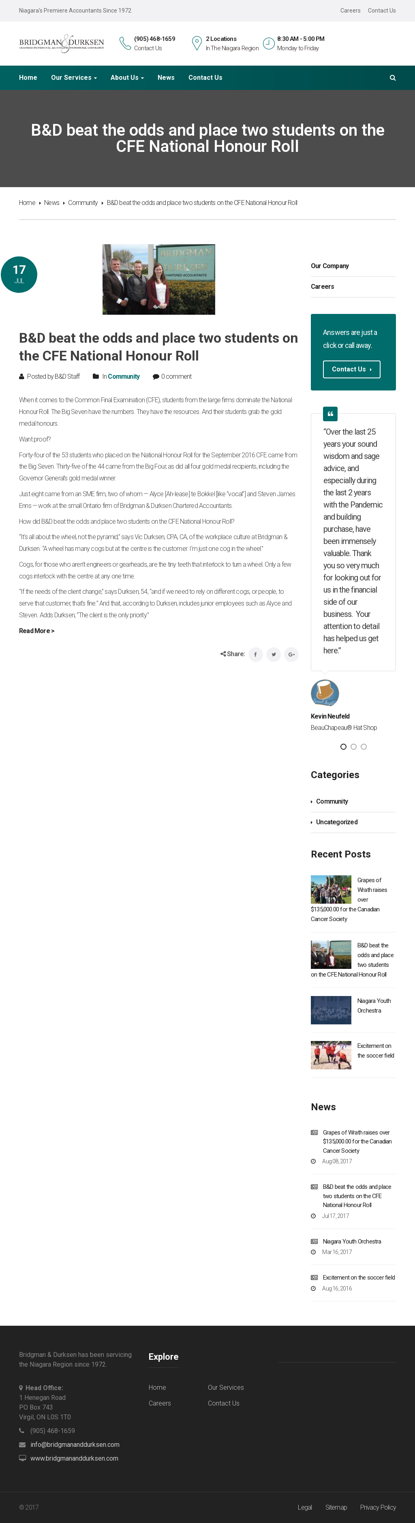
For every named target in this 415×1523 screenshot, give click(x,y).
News (166, 78)
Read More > (36, 631)
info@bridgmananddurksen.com (75, 1444)
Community (83, 203)
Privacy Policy (378, 1507)
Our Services (71, 78)
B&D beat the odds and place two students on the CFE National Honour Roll (357, 1196)
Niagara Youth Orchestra (352, 1241)
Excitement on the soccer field (359, 1277)
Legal (305, 1507)
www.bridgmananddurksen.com (74, 1458)
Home (28, 78)
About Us (125, 78)
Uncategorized (336, 822)
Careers (350, 10)
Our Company (330, 266)
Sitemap (336, 1507)
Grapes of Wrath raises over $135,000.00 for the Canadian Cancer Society (357, 1141)
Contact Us (382, 10)
